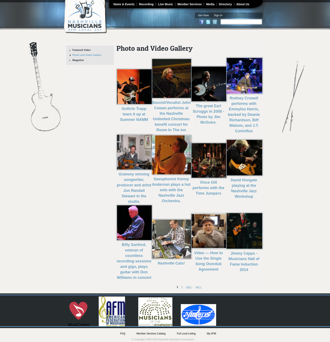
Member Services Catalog (151, 333)
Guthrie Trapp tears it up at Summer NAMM (134, 114)
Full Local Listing (186, 333)
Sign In (218, 15)
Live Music (165, 4)
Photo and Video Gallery (86, 55)
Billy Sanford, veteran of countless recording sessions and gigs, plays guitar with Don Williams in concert (134, 261)
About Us (242, 4)
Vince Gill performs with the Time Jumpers (208, 187)
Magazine (78, 60)
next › (189, 287)
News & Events (123, 4)
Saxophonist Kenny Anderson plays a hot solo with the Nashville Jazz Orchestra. (171, 190)
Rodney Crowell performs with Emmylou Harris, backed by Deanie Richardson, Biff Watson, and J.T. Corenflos (244, 114)
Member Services (189, 4)
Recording (146, 4)
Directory (225, 4)
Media (210, 4)
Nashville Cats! (171, 263)
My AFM (211, 333)
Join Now (203, 15)
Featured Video (81, 50)
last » (199, 287)
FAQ (122, 333)
